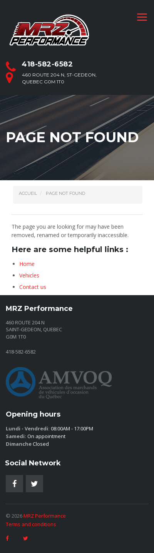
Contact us (32, 287)
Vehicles (29, 275)
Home (27, 263)
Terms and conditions (31, 524)
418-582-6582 (47, 64)
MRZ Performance (44, 515)
